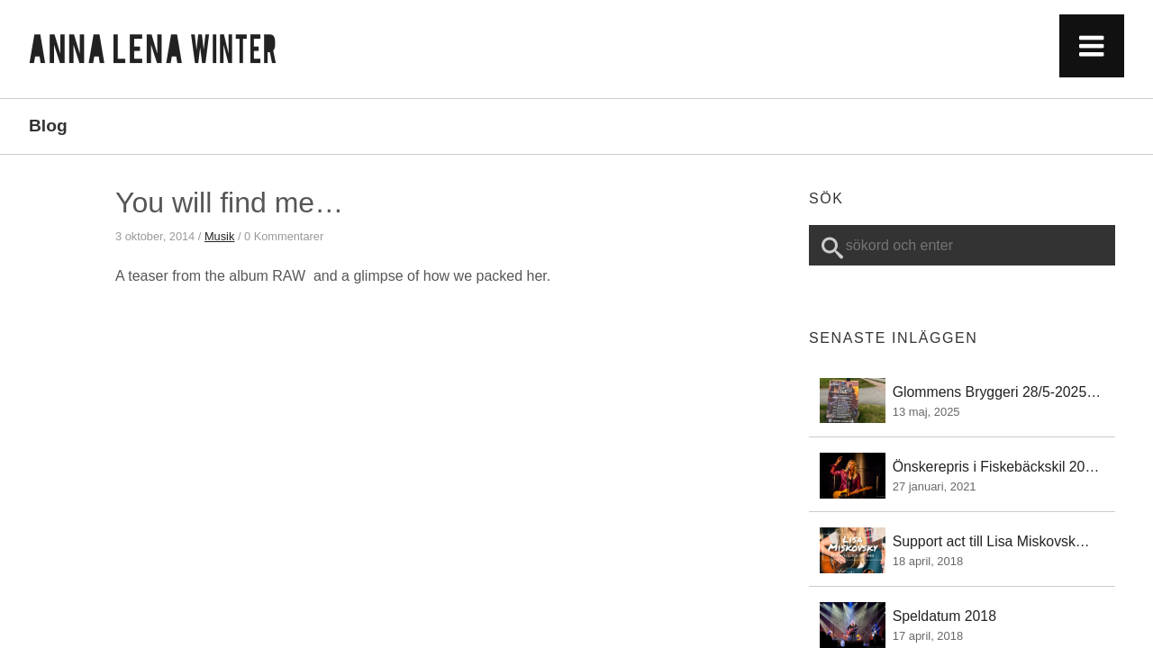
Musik (219, 236)
